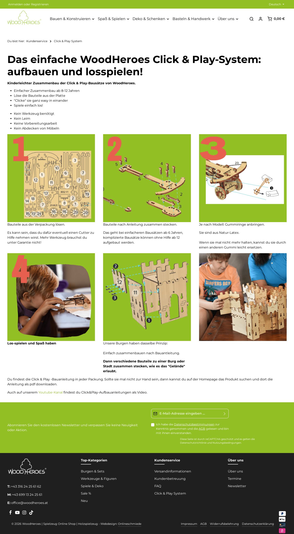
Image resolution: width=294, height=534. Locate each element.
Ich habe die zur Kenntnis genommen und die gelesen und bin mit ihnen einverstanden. (192, 429)
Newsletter (237, 486)
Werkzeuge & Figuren (99, 479)
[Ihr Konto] (260, 19)
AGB (202, 429)
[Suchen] (251, 19)
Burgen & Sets (92, 471)
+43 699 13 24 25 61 (27, 495)
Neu (84, 501)
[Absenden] (225, 413)
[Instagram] (24, 514)
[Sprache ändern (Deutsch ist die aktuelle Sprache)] (276, 4)
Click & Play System (170, 493)
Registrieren (40, 4)
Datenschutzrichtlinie (193, 442)
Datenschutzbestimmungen (194, 424)
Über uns (235, 471)
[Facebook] (10, 514)
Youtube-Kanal (50, 392)
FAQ (157, 486)
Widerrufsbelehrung (224, 524)
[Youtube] (17, 514)
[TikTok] (31, 514)
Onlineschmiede (129, 524)
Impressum (189, 524)
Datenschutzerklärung (258, 524)
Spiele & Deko (92, 486)
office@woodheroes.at (29, 503)
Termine (234, 479)
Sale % (86, 493)
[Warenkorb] (276, 19)
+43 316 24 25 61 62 (26, 486)
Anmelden (15, 4)
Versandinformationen (172, 471)
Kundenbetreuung (170, 479)
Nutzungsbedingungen (227, 442)
